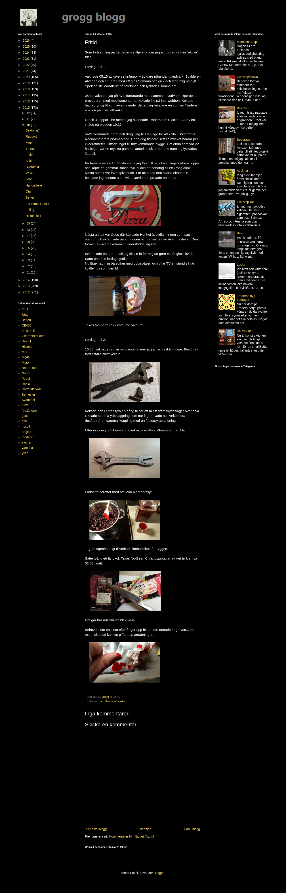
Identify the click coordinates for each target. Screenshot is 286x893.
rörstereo (28, 437)
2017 (27, 95)
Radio (26, 384)
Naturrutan (29, 368)
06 (28, 242)
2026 (27, 40)
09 (28, 223)
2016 (27, 101)
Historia (27, 346)
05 (28, 248)
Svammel (110, 701)
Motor (26, 362)
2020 (27, 77)
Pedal (26, 378)
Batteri (26, 320)
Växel (30, 173)
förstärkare (29, 410)
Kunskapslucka (247, 77)
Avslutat (242, 170)
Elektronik (29, 331)
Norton (26, 373)
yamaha (27, 448)
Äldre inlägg (191, 829)
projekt (26, 432)
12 (28, 113)
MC (24, 352)
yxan (25, 453)
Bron (240, 233)
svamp (26, 442)
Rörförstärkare (32, 389)
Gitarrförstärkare (33, 336)
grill (24, 421)
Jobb (29, 179)
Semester (28, 394)
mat (101, 701)
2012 (27, 292)
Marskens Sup (247, 42)
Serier (30, 197)
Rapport (31, 136)
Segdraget (244, 139)
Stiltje (29, 161)
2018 (27, 89)
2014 (27, 280)
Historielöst (33, 216)
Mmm (30, 142)
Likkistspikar (245, 202)
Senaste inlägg (96, 829)
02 (28, 266)
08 (28, 229)
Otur (29, 191)
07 (28, 236)
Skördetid (32, 167)
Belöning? (33, 130)
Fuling (30, 210)
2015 (27, 107)
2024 (27, 52)
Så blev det (244, 331)
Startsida (145, 829)
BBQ (25, 314)
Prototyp (242, 108)
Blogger (159, 873)
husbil (26, 426)
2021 (27, 71)
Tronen (31, 149)
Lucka (241, 264)
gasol (25, 416)
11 (28, 119)
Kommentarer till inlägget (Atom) (131, 836)
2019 (27, 83)
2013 (27, 286)
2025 (27, 46)
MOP (25, 357)
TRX (25, 405)
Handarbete (34, 185)
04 (28, 254)
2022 (27, 65)
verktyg (122, 701)
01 (28, 272)
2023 (27, 58)
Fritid (29, 155)
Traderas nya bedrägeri (246, 297)
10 (28, 125)
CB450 (27, 325)
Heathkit (27, 341)
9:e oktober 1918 (37, 204)
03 (28, 260)
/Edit (25, 309)
